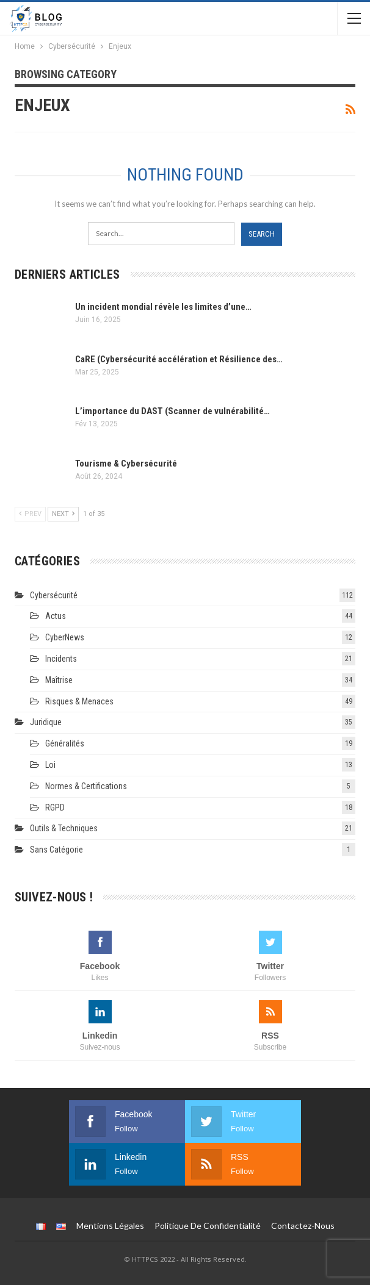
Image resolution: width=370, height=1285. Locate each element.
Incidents (61, 659)
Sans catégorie (56, 849)
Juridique (46, 722)
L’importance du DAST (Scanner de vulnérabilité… (172, 411)
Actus (55, 616)
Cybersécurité (54, 595)
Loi (50, 765)
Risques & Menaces (79, 701)
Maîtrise (59, 680)
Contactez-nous (303, 1225)
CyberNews (64, 637)
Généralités (64, 743)
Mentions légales (110, 1225)
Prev (30, 514)
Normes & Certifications (86, 786)
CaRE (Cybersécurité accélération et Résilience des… (179, 359)
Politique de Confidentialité (207, 1225)
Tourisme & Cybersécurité (126, 463)
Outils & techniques (64, 828)
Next (63, 514)
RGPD (55, 807)
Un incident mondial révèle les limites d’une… (163, 306)
